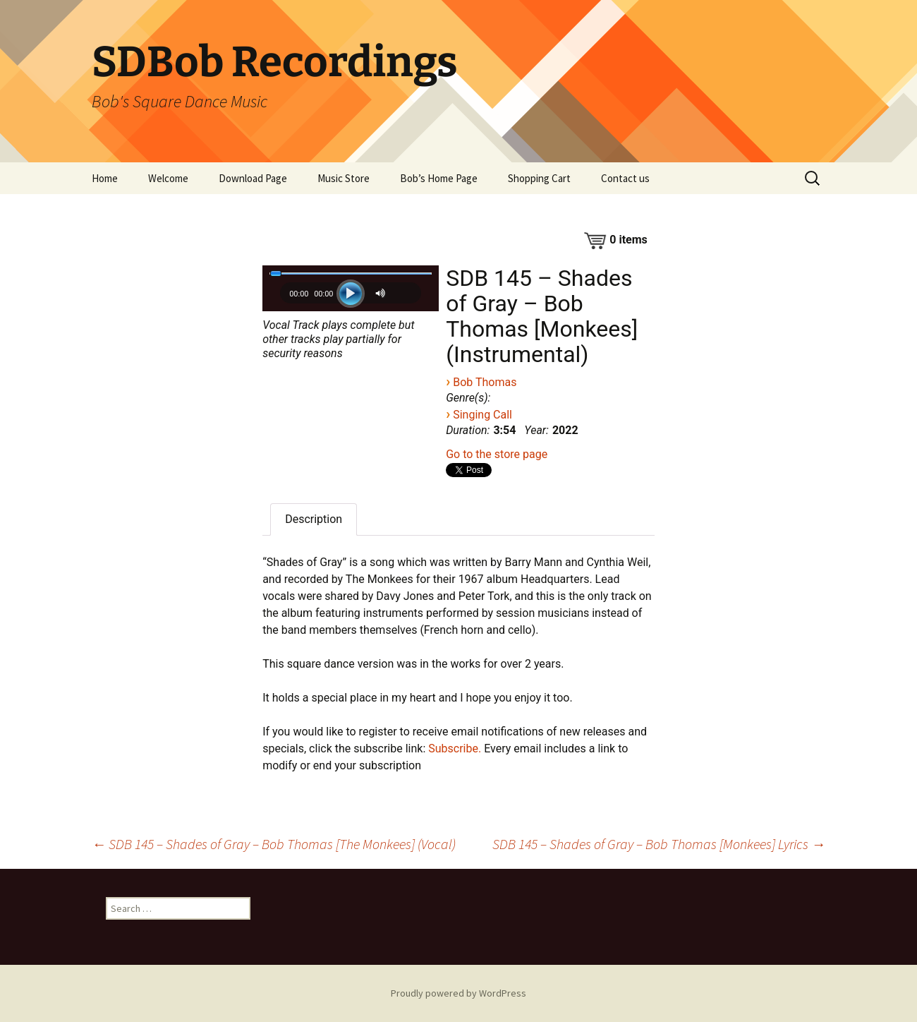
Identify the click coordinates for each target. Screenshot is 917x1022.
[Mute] (382, 293)
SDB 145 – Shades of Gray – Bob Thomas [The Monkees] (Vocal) (274, 844)
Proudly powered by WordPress (458, 993)
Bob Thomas (484, 382)
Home (105, 178)
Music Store (343, 178)
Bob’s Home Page (439, 178)
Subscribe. (454, 748)
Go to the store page (496, 454)
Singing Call (482, 414)
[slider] (350, 273)
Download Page (253, 178)
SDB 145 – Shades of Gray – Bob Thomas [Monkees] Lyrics (658, 844)
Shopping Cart (539, 178)
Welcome (168, 178)
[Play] (350, 293)
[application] (350, 297)
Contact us (625, 178)
